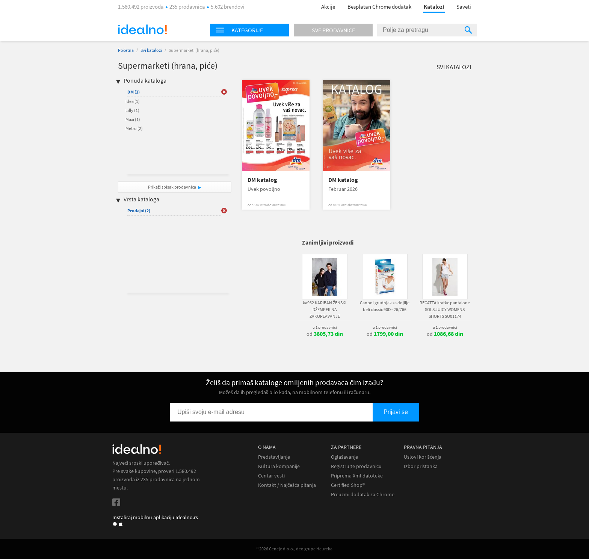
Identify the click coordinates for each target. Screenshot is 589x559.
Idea (132, 101)
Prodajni (138, 210)
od (325, 334)
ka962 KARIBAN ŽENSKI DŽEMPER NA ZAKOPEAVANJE (324, 309)
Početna (126, 50)
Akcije (328, 6)
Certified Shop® (348, 485)
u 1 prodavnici (325, 327)
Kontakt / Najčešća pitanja (287, 485)
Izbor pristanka (421, 466)
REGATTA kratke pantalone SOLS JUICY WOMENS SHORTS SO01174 (445, 309)
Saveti (463, 6)
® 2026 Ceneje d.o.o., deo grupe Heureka (294, 548)
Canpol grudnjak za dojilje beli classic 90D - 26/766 (384, 306)
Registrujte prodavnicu (356, 466)
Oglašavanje (344, 457)
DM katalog (262, 179)
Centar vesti (271, 476)
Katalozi (434, 6)
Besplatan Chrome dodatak (379, 6)
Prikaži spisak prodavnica (172, 187)
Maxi (132, 119)
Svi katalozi (151, 50)
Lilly (132, 110)
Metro (134, 128)
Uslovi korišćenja (422, 457)
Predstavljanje (274, 457)
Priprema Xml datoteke (357, 476)
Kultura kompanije (279, 466)
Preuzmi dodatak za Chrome (362, 494)
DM (133, 92)
